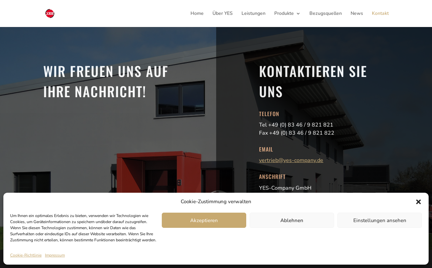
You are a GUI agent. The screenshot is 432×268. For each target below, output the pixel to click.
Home (197, 14)
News (357, 14)
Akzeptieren (204, 220)
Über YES (222, 14)
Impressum (55, 255)
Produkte (284, 14)
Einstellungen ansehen (379, 220)
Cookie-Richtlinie (26, 255)
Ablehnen (291, 220)
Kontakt (380, 14)
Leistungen (253, 14)
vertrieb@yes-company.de (291, 160)
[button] (418, 201)
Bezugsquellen (325, 14)
